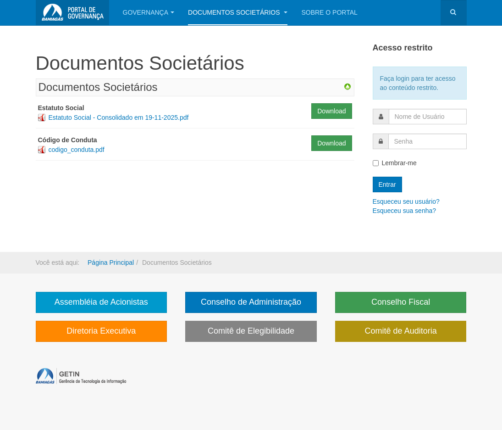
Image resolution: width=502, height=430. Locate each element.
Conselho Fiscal (400, 302)
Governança (149, 12)
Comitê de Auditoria (401, 330)
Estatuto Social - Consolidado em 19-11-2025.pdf (119, 117)
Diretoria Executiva (101, 330)
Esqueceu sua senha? (404, 210)
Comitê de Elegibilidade (251, 330)
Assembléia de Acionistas (101, 302)
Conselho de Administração (251, 302)
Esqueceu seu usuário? (406, 201)
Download (331, 111)
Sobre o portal (329, 12)
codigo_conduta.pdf (77, 149)
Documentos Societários (237, 12)
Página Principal (111, 262)
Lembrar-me (395, 163)
